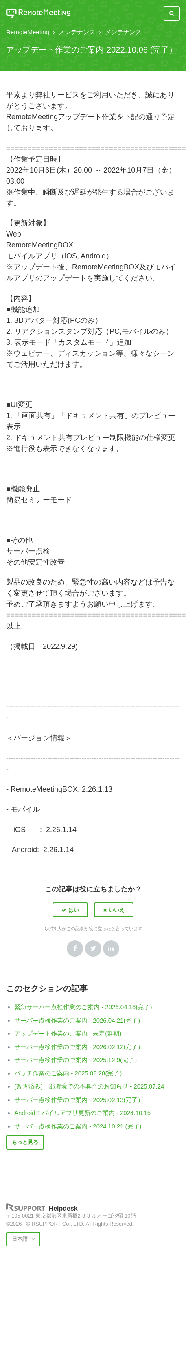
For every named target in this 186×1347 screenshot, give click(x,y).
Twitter (93, 948)
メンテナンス (77, 31)
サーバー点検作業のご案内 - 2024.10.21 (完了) (78, 1126)
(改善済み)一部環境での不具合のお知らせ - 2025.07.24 (89, 1086)
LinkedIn (111, 948)
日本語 (20, 1239)
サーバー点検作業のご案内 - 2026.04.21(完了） (79, 1020)
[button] (70, 909)
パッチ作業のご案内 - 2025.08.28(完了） (69, 1073)
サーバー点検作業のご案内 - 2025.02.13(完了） (79, 1099)
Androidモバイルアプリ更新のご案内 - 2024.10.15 (82, 1112)
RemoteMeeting (27, 31)
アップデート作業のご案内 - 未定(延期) (67, 1033)
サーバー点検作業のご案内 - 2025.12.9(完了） (77, 1059)
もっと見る (25, 1142)
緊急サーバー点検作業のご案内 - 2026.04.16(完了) (83, 1006)
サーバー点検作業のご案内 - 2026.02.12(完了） (79, 1046)
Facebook (75, 948)
